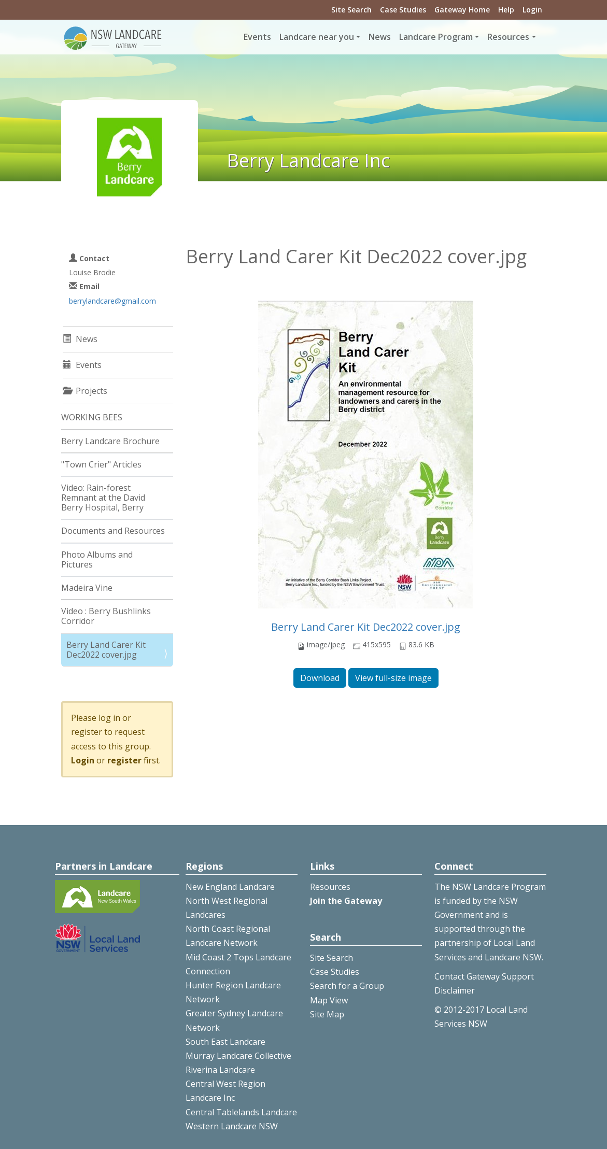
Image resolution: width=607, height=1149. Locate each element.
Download (320, 678)
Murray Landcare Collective (238, 1055)
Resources (330, 886)
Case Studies (403, 10)
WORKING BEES (91, 417)
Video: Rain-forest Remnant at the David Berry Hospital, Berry (103, 497)
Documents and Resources (113, 530)
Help (506, 10)
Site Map (327, 1014)
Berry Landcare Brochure (110, 441)
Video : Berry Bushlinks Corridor (106, 616)
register (124, 760)
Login (532, 10)
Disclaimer (454, 990)
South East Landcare (225, 1041)
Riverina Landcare (220, 1069)
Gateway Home (462, 10)
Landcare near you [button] (316, 36)
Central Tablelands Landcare (241, 1112)
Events (257, 36)
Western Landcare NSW (232, 1126)
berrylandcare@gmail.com (112, 301)
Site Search (351, 10)
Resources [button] (508, 36)
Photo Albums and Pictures (97, 559)
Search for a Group (347, 985)
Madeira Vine (86, 587)
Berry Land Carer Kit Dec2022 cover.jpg (365, 627)
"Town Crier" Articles (101, 464)
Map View (329, 1000)
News (380, 36)
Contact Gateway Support (484, 976)
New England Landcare (230, 886)
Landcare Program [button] (436, 36)
